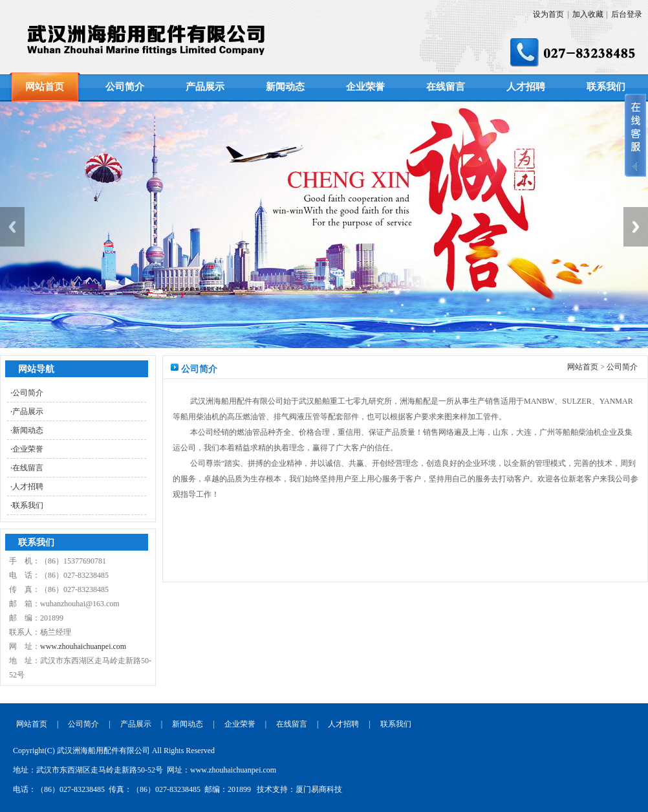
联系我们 (606, 87)
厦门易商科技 (319, 789)
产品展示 (205, 87)
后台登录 (626, 14)
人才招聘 (525, 87)
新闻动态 (285, 87)
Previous (12, 227)
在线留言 (445, 87)
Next (635, 227)
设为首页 (548, 14)
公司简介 (124, 87)
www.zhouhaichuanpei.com (83, 646)
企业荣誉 (365, 87)
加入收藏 (587, 14)
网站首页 (44, 87)
